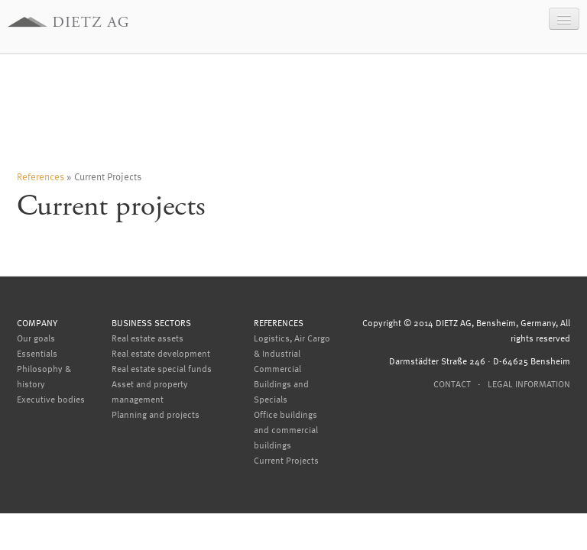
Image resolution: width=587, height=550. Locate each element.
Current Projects (286, 460)
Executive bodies (51, 399)
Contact (452, 383)
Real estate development (161, 353)
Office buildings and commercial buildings (286, 429)
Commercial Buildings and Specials (281, 383)
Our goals (36, 338)
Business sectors (151, 322)
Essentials (37, 353)
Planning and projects (155, 414)
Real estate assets (147, 338)
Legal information (529, 383)
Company (37, 322)
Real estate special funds (162, 368)
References (40, 176)
